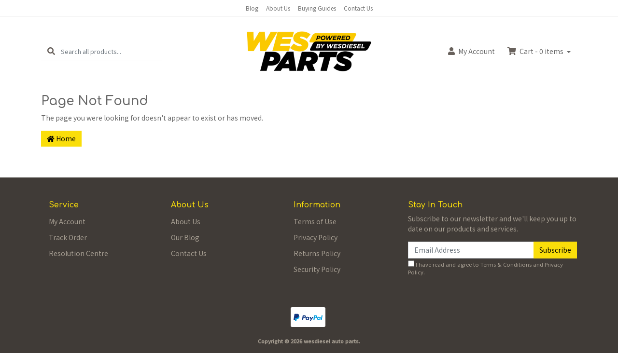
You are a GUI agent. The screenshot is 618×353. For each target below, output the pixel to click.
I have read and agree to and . (485, 268)
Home (61, 138)
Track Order (68, 237)
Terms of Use (315, 221)
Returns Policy (317, 253)
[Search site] (51, 51)
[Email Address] (471, 250)
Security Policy (317, 269)
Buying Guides (317, 8)
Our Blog (185, 237)
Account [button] (471, 51)
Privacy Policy (315, 237)
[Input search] (111, 51)
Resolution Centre (78, 253)
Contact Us (358, 8)
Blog (252, 8)
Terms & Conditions (506, 264)
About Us (278, 8)
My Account (67, 221)
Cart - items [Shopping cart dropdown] (536, 51)
